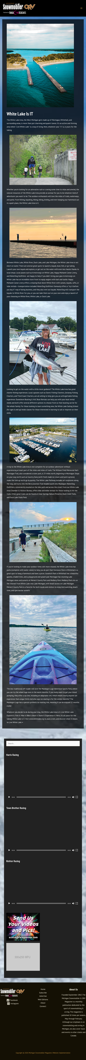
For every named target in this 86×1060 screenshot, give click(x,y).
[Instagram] (12, 1003)
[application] (43, 778)
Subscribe (43, 992)
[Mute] (73, 797)
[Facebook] (12, 1000)
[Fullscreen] (77, 797)
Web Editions (43, 999)
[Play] (9, 797)
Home (43, 989)
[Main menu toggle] (81, 8)
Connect (43, 1006)
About (43, 1003)
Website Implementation (61, 1053)
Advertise (43, 996)
